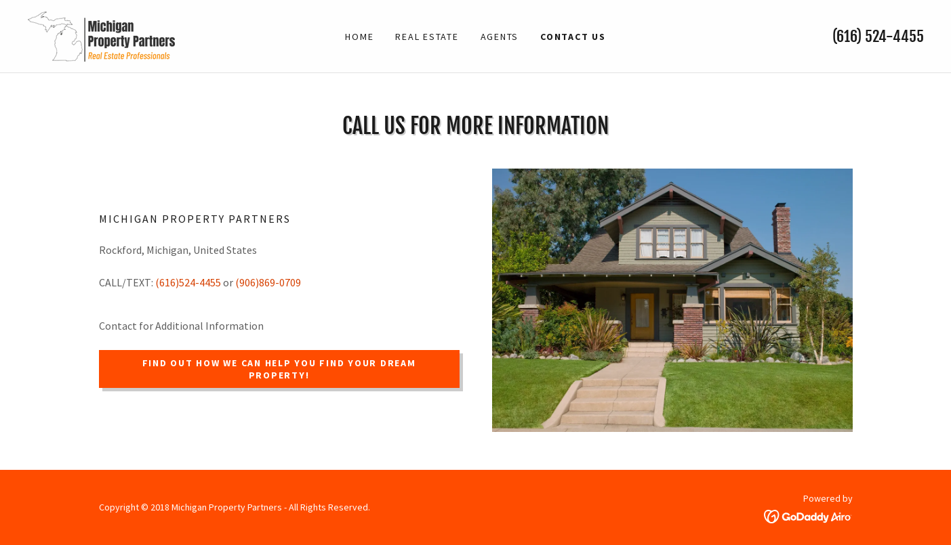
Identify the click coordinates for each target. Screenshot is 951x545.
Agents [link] (500, 36)
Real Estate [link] (426, 36)
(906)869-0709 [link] (268, 282)
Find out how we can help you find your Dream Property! (279, 369)
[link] (101, 34)
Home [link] (359, 36)
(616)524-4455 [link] (188, 282)
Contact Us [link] (573, 36)
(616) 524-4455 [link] (878, 36)
